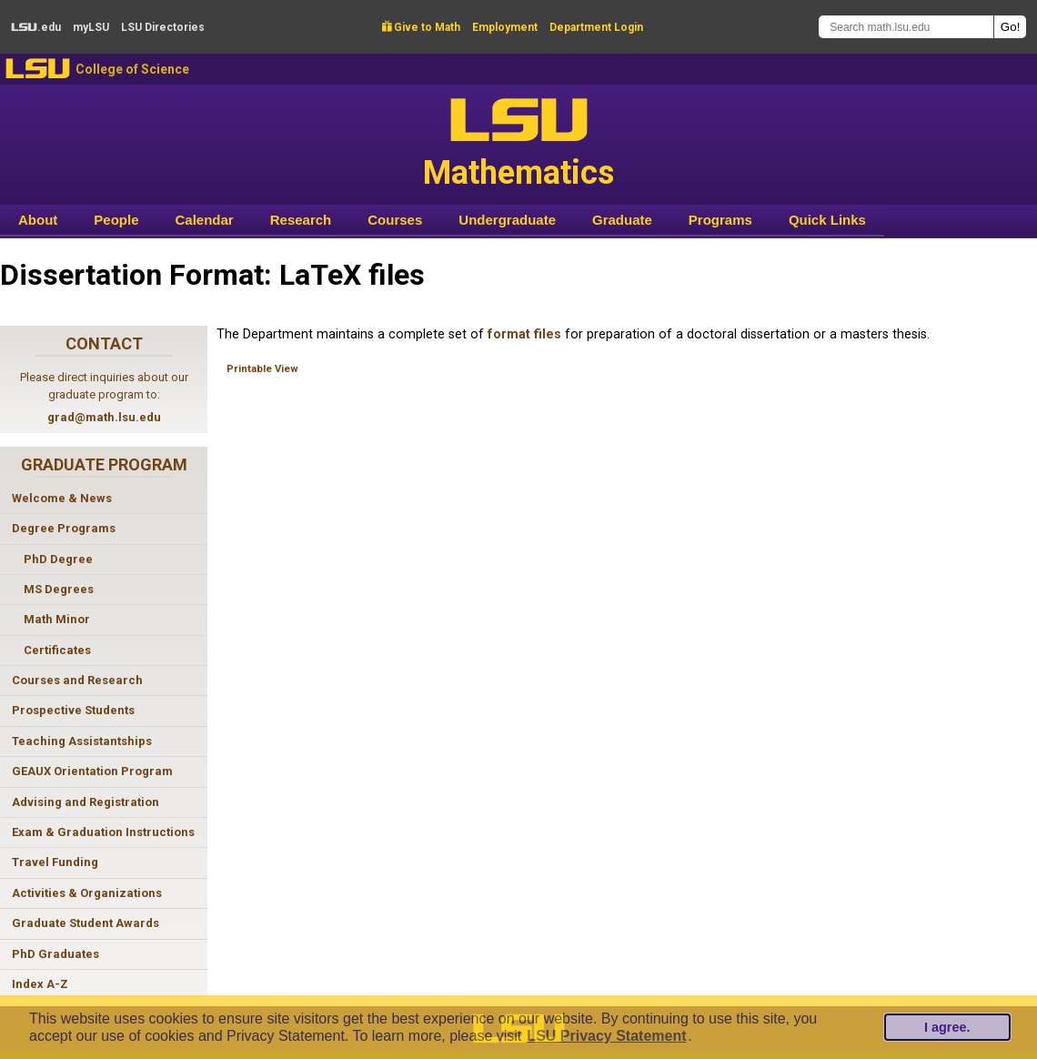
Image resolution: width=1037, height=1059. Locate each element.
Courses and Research (77, 680)
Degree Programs (64, 528)
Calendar (205, 219)
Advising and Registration (85, 802)
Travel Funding (55, 862)
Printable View (262, 369)
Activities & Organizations (87, 893)
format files (524, 334)
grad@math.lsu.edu (104, 417)
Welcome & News (62, 498)
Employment (505, 27)
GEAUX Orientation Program (92, 771)
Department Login (596, 27)
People (116, 219)
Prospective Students (73, 710)
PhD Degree (58, 559)
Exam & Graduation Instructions (103, 832)
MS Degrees (59, 589)
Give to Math (421, 27)
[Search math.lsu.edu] (906, 26)
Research (301, 219)
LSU (38, 68)
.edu (36, 27)
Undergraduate (507, 219)
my (91, 27)
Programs (720, 219)
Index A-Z (40, 984)
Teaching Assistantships (82, 741)
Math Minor (57, 619)
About (37, 219)
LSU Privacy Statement (606, 1036)
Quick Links (827, 219)
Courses (394, 219)
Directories (163, 27)
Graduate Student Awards (85, 923)
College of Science (132, 69)
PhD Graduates (55, 954)
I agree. (947, 1027)
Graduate (622, 219)
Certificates (57, 650)
